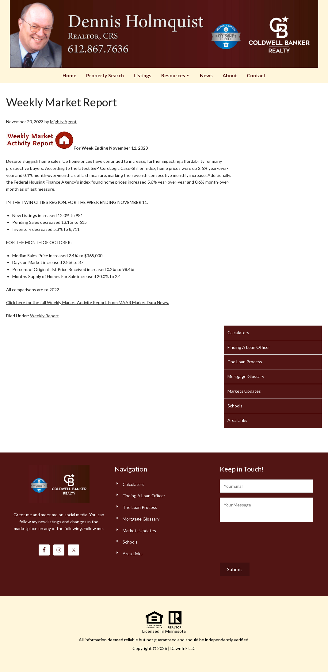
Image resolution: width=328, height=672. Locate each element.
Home (69, 75)
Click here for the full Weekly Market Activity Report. (56, 302)
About (230, 75)
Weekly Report (44, 315)
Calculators (238, 332)
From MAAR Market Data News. (138, 302)
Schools (234, 405)
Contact (256, 75)
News (206, 75)
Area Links (237, 420)
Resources (175, 75)
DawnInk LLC (183, 648)
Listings (142, 75)
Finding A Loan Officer (248, 347)
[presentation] (266, 541)
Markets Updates (244, 391)
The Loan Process (244, 361)
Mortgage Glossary (245, 376)
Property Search (105, 75)
